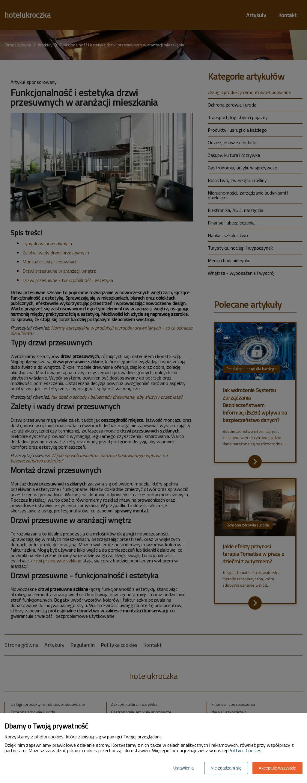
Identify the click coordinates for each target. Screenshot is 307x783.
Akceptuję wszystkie (277, 768)
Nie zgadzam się (226, 768)
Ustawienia (183, 768)
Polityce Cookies (244, 750)
